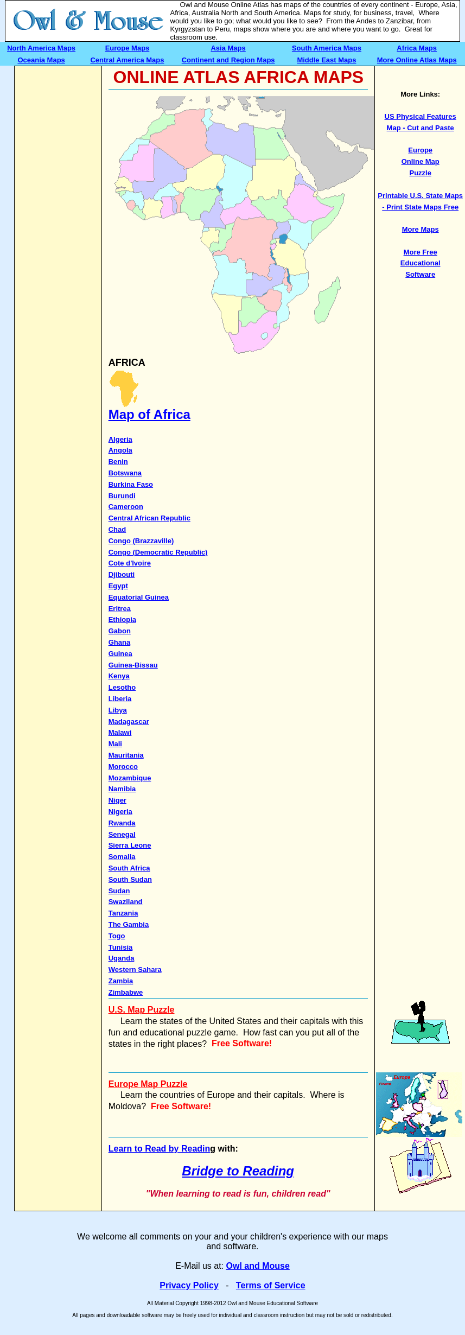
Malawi (120, 732)
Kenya (119, 676)
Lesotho (122, 687)
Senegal (122, 834)
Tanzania (123, 913)
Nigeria (120, 812)
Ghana (119, 642)
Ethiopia (122, 619)
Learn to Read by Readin (160, 1148)
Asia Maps (228, 48)
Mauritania (126, 755)
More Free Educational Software (420, 263)
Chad (117, 529)
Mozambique (130, 778)
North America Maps (41, 48)
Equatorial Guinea (139, 597)
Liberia (120, 699)
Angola (120, 450)
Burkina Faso (131, 484)
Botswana (125, 473)
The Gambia (129, 924)
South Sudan (130, 879)
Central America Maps (127, 60)
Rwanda (122, 823)
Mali (115, 744)
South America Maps (326, 48)
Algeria (120, 439)
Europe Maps (127, 48)
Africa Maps (417, 48)
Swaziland (126, 902)
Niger (117, 800)
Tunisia (121, 947)
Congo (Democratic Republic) (158, 552)
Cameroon (126, 507)
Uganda (122, 958)
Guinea (120, 654)
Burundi (122, 496)
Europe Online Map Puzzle (420, 162)
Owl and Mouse (258, 1265)
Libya (118, 710)
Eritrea (120, 609)
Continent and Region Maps (228, 60)
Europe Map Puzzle (148, 1084)
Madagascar (129, 721)
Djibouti (122, 574)
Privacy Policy (189, 1285)
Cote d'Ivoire (130, 563)
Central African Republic (149, 518)
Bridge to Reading (238, 1171)
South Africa (129, 868)
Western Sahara (135, 969)
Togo (117, 936)
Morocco (123, 766)
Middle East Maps (326, 60)
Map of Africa (149, 414)
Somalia (122, 857)
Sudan (119, 891)
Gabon (120, 631)
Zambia (121, 981)
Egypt (118, 586)
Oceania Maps (41, 60)
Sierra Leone (130, 845)
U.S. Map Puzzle (142, 1009)
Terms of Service (270, 1285)
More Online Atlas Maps (417, 60)
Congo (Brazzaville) (141, 541)
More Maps (420, 229)
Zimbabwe (126, 992)
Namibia (122, 789)
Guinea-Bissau (133, 665)
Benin (118, 461)
